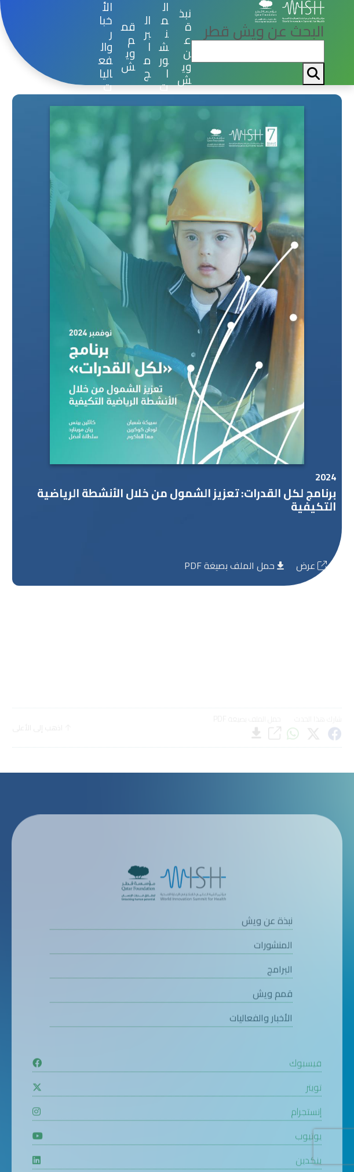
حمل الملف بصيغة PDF (234, 568)
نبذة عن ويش (184, 47)
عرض (311, 568)
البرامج (147, 47)
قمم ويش (128, 47)
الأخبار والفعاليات (105, 47)
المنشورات (164, 47)
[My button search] (313, 74)
